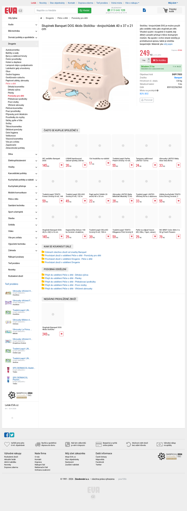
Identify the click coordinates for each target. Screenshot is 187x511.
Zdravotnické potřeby (15, 148)
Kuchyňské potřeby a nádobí (22, 180)
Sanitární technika (22, 205)
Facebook (100, 462)
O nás (37, 457)
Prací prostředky (13, 111)
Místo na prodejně (161, 92)
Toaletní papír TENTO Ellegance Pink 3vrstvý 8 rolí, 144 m (122, 232)
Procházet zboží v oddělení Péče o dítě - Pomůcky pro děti (73, 255)
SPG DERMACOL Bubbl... (24, 368)
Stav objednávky (57, 3)
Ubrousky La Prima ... (22, 329)
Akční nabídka (10, 462)
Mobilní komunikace (22, 192)
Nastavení (69, 462)
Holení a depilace (13, 62)
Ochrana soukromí (42, 470)
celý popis (168, 44)
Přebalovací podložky (17, 99)
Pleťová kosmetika (14, 108)
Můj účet (172, 3)
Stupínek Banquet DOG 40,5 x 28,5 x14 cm (52, 231)
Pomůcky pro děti (16, 96)
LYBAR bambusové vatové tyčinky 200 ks (75, 159)
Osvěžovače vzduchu (15, 77)
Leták (33, 3)
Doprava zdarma (85, 3)
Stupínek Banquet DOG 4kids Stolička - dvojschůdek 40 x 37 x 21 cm (52, 330)
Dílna (22, 154)
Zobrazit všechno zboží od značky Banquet (65, 252)
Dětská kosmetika (16, 87)
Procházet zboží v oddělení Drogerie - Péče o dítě (68, 259)
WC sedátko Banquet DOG (51, 159)
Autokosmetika (12, 50)
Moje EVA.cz (70, 457)
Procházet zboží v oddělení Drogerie (62, 262)
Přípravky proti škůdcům (17, 114)
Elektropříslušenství (22, 160)
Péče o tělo (22, 199)
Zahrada (22, 250)
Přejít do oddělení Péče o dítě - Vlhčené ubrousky (68, 288)
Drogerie (22, 44)
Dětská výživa (14, 90)
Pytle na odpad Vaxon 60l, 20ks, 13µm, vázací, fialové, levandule (146, 232)
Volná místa (116, 3)
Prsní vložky (13, 102)
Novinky (43, 3)
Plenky (11, 93)
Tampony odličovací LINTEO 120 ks (144, 159)
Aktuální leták (10, 459)
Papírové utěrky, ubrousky (17, 80)
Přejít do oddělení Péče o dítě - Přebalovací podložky (70, 281)
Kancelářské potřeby (22, 173)
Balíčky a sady (12, 53)
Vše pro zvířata (12, 142)
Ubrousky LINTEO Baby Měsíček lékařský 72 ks (122, 195)
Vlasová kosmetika (14, 139)
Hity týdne (12, 18)
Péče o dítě (11, 83)
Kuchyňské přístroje (22, 186)
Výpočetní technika (22, 244)
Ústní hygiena (12, 132)
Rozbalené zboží (15, 276)
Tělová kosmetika (14, 126)
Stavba (22, 218)
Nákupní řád (40, 465)
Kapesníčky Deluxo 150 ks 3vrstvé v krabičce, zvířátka (75, 232)
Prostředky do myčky (15, 117)
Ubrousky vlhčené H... (22, 291)
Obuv (8, 71)
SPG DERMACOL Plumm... (20, 378)
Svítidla (22, 224)
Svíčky (9, 123)
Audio (22, 24)
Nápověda (100, 459)
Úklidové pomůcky (14, 129)
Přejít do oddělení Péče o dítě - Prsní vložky (66, 285)
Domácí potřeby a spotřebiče (22, 37)
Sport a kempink (22, 212)
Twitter (99, 465)
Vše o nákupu (131, 3)
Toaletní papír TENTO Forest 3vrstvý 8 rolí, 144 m (52, 196)
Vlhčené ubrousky (16, 105)
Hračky (22, 167)
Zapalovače (11, 145)
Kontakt (71, 3)
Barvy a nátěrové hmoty (16, 56)
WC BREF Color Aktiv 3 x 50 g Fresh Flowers (169, 231)
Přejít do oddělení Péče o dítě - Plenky (63, 278)
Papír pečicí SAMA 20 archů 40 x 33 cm (98, 195)
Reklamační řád (41, 467)
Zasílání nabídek (72, 465)
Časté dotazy (101, 457)
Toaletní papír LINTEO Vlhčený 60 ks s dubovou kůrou (146, 196)
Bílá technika (22, 31)
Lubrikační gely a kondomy (18, 68)
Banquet (178, 77)
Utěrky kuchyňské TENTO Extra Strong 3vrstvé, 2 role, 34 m (169, 196)
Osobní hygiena (13, 74)
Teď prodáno (102, 3)
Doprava (177, 50)
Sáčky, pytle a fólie (14, 120)
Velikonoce (11, 136)
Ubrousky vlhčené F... (22, 300)
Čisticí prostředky (13, 59)
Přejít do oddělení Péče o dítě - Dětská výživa (66, 275)
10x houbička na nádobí (99, 158)
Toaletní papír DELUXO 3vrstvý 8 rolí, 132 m (75, 195)
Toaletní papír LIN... (21, 310)
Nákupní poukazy (16, 257)
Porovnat (146, 100)
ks (143, 60)
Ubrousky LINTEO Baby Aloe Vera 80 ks (169, 159)
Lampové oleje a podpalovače (19, 65)
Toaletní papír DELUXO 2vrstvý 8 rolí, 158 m (98, 231)
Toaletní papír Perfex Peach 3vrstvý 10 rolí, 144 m (121, 160)
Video (22, 231)
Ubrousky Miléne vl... (22, 320)
